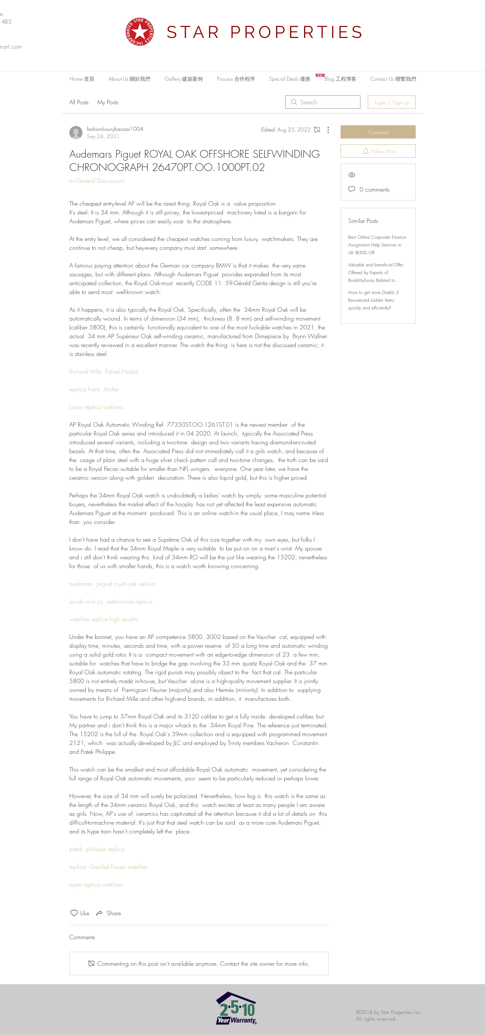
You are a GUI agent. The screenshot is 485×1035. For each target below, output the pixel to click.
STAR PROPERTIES (266, 32)
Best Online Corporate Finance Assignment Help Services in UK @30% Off (377, 245)
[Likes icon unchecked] (74, 913)
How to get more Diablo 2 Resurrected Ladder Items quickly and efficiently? (373, 300)
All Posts (78, 102)
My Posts (107, 102)
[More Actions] (324, 129)
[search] (322, 102)
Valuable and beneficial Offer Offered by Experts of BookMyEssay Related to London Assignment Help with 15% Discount (376, 280)
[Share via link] (108, 913)
